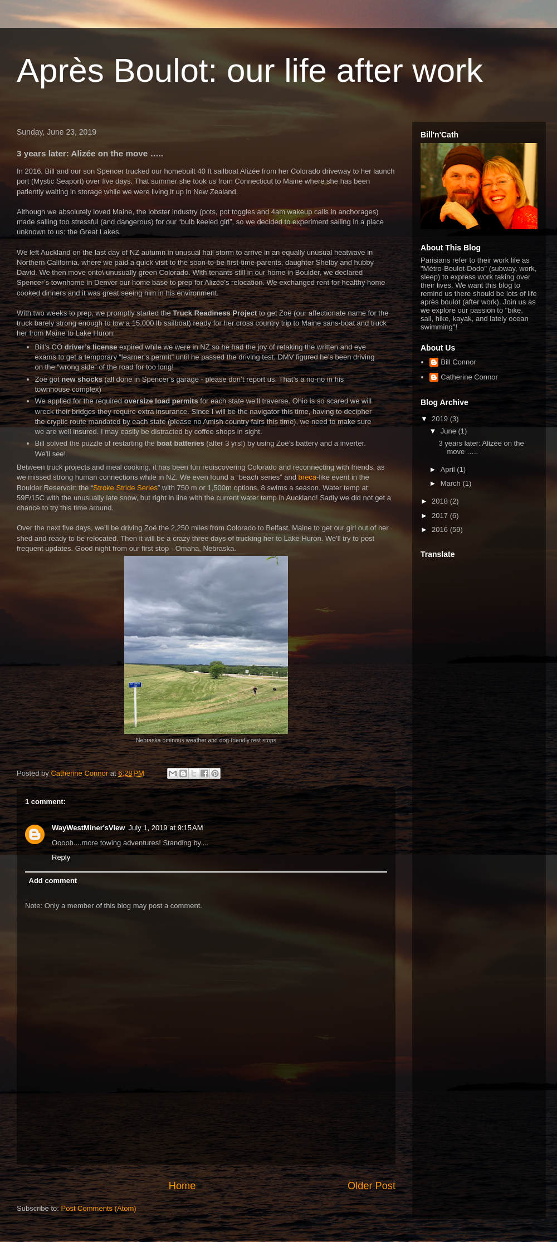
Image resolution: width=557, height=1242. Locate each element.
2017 (441, 515)
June (449, 431)
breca (308, 477)
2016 (441, 529)
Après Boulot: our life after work (250, 70)
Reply (61, 857)
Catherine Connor (469, 377)
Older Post (371, 1185)
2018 (441, 501)
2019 (441, 419)
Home (182, 1185)
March (452, 483)
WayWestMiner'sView (88, 828)
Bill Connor (458, 362)
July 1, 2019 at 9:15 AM (165, 828)
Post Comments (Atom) (98, 1208)
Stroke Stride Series (125, 488)
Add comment (53, 880)
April (449, 469)
